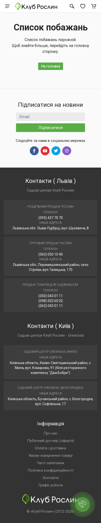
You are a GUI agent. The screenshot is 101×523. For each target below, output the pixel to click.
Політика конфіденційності (50, 470)
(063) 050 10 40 (50, 254)
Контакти (51, 478)
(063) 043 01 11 (50, 306)
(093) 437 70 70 (50, 218)
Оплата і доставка (50, 448)
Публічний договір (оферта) (50, 440)
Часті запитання (50, 463)
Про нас (50, 433)
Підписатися (51, 127)
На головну (50, 66)
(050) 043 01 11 (50, 296)
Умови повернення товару (51, 455)
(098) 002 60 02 (50, 301)
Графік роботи (50, 485)
